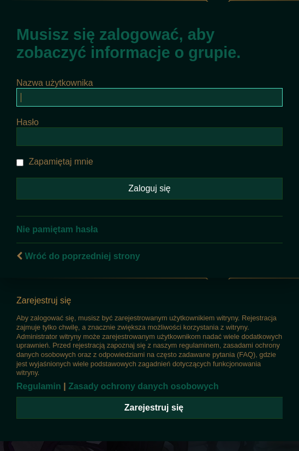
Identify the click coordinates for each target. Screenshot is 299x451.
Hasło (27, 122)
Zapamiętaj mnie (54, 161)
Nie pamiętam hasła (57, 229)
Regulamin (38, 386)
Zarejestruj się (154, 407)
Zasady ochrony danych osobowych (143, 386)
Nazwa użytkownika (54, 82)
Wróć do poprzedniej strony (82, 256)
